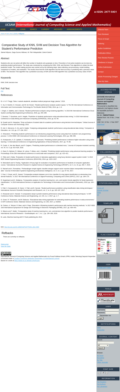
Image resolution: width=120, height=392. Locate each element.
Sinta (99, 193)
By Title (99, 360)
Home (3, 29)
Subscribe (100, 330)
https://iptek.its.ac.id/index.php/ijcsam (27, 260)
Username (101, 310)
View (99, 328)
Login (22, 29)
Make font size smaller (99, 372)
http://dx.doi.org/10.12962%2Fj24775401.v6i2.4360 (21, 227)
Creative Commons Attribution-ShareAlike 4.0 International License (36, 258)
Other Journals (102, 362)
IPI (98, 195)
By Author (100, 358)
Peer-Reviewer (103, 34)
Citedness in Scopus (105, 62)
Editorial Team (103, 29)
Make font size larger (107, 372)
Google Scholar (102, 190)
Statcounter (5, 244)
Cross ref (100, 188)
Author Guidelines (104, 48)
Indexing (101, 44)
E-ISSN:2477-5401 (104, 268)
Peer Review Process (106, 58)
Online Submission (105, 67)
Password (100, 313)
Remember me (105, 315)
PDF (2, 91)
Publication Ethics (104, 53)
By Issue (100, 356)
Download (100, 124)
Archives (58, 29)
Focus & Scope (103, 39)
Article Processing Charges (108, 77)
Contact (101, 72)
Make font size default (103, 372)
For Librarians (102, 386)
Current (45, 29)
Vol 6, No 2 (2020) (12, 34)
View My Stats (103, 81)
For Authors (101, 384)
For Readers (101, 382)
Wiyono (21, 34)
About (13, 29)
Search (33, 29)
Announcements (74, 29)
